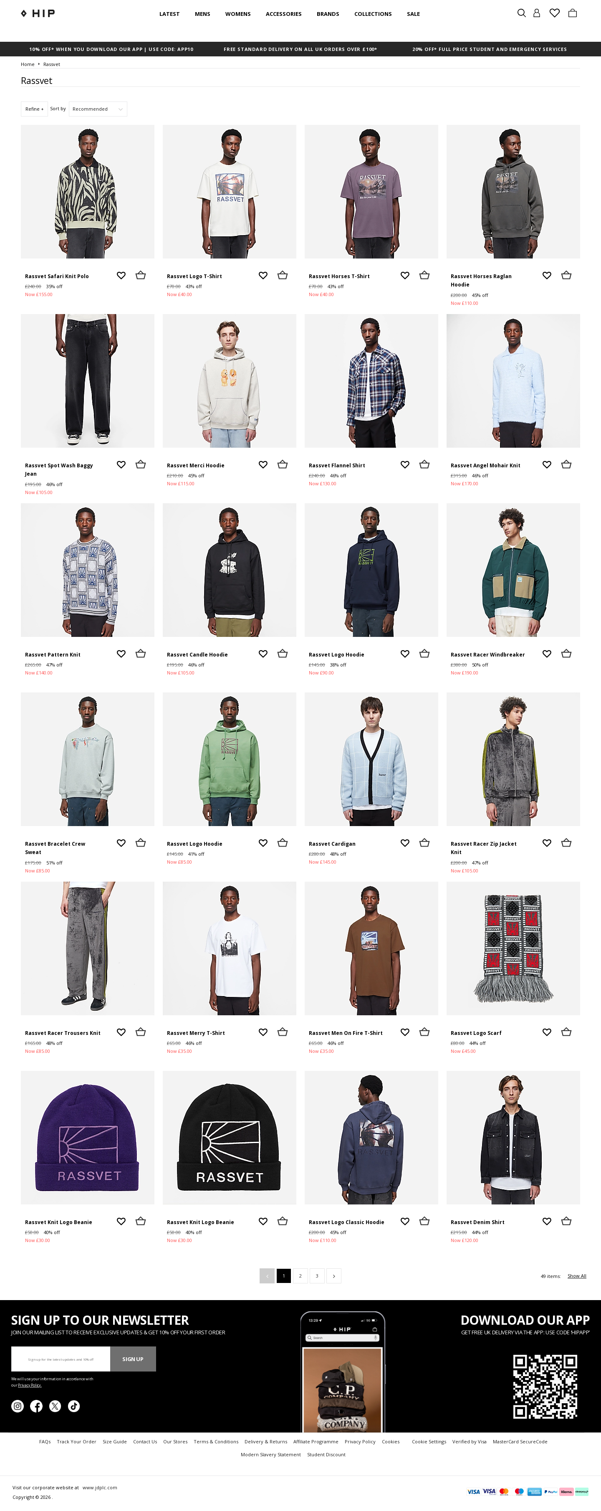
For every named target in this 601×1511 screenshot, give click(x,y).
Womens (238, 14)
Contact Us (145, 1441)
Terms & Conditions (216, 1441)
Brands (328, 14)
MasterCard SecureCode (520, 1441)
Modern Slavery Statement (271, 1454)
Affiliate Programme (315, 1441)
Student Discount (326, 1454)
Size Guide (115, 1441)
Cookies (390, 1441)
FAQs (45, 1441)
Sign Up (133, 1359)
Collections (373, 14)
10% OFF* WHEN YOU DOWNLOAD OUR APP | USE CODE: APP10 (111, 49)
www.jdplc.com (99, 1487)
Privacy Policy (360, 1441)
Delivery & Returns (266, 1441)
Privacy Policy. (30, 1385)
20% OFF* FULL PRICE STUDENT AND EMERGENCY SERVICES (489, 49)
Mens (202, 14)
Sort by (58, 108)
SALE (413, 14)
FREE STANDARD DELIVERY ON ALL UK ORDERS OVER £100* (300, 49)
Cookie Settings (429, 1441)
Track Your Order (76, 1441)
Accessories (284, 14)
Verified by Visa (469, 1441)
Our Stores (175, 1441)
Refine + (34, 109)
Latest (169, 14)
